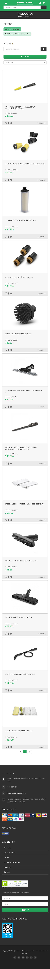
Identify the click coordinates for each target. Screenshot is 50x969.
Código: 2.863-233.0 (11, 453)
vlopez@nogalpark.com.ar (17, 793)
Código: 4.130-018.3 (11, 623)
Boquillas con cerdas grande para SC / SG (21, 561)
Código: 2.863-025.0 (11, 397)
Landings (7, 867)
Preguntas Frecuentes (12, 862)
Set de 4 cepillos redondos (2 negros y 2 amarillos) (25, 164)
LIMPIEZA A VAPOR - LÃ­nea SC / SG (17, 34)
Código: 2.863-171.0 (11, 737)
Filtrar (25, 57)
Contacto (7, 872)
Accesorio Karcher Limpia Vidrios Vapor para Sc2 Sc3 (24, 391)
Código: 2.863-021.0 (11, 680)
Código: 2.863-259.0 (11, 510)
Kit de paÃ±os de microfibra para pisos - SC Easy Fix (24, 504)
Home (20, 17)
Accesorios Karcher (12, 29)
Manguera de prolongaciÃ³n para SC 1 (20, 674)
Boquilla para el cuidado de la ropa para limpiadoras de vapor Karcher (21, 448)
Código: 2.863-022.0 (11, 340)
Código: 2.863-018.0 (11, 226)
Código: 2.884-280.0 (11, 567)
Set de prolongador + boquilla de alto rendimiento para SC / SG (20, 108)
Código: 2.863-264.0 (11, 170)
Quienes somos (9, 853)
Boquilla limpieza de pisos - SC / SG (18, 617)
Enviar (25, 910)
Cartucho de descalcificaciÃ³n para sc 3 (20, 220)
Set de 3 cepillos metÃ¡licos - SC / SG (19, 277)
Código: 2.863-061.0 (11, 283)
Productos (7, 848)
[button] (25, 62)
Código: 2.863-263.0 (11, 113)
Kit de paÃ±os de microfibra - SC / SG (19, 731)
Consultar (41, 123)
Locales (6, 857)
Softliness (25, 953)
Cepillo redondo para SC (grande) (18, 334)
